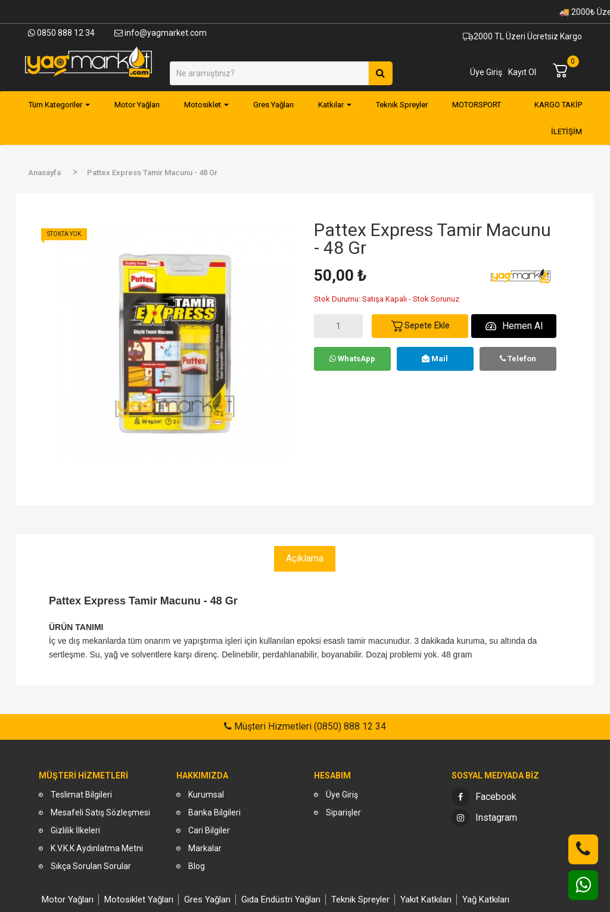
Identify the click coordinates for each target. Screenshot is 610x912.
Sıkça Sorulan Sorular (91, 866)
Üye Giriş (486, 72)
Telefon (518, 358)
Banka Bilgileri (214, 812)
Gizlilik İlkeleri (75, 830)
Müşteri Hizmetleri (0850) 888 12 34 (309, 726)
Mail (435, 358)
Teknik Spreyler (360, 899)
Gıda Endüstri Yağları (280, 899)
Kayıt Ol (522, 72)
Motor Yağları (68, 899)
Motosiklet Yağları (138, 899)
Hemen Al (514, 325)
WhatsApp (352, 358)
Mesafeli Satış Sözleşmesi (100, 812)
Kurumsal (206, 794)
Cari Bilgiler (209, 830)
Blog (196, 866)
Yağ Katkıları (485, 899)
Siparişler (343, 812)
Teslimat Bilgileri (81, 794)
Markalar (205, 848)
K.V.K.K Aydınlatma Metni (97, 848)
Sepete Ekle (420, 326)
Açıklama (304, 558)
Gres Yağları (207, 899)
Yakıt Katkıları (426, 899)
